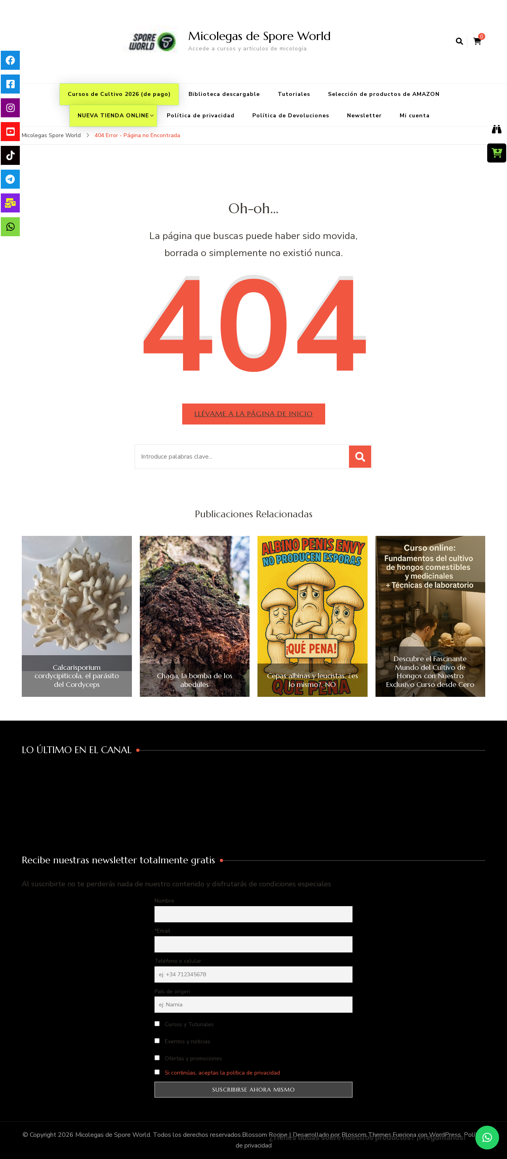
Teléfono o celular (177, 961)
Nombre (164, 901)
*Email (162, 931)
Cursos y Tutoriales (184, 1024)
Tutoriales (294, 94)
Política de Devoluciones (290, 115)
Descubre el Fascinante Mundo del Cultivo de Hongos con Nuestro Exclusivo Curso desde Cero (430, 671)
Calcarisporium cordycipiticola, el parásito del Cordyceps (76, 676)
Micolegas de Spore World (259, 36)
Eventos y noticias (182, 1041)
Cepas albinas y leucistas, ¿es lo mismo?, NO (312, 680)
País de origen (172, 991)
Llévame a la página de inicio (253, 413)
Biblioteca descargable (224, 94)
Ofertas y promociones (188, 1058)
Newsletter (364, 115)
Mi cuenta (415, 115)
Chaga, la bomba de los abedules (195, 680)
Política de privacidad (200, 115)
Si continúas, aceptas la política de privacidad (222, 1073)
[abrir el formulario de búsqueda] (459, 42)
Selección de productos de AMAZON (384, 94)
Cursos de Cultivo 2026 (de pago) (119, 94)
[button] (487, 1137)
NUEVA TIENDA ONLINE (113, 115)
